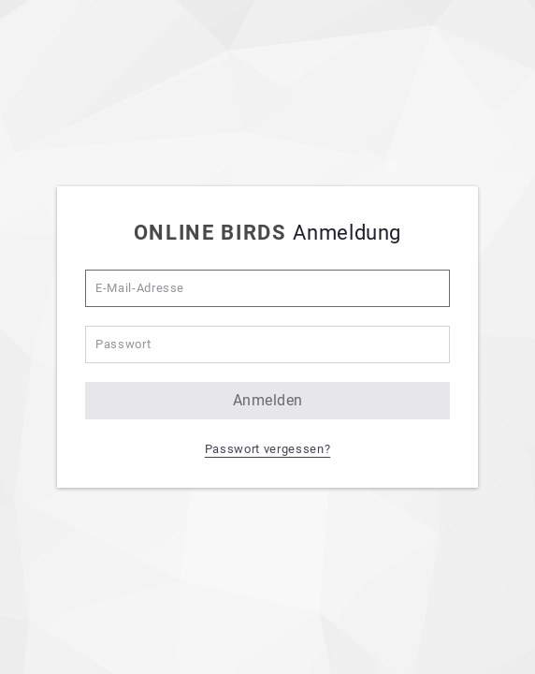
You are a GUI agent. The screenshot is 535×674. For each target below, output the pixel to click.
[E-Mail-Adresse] (267, 288)
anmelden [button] (268, 400)
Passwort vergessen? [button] (267, 449)
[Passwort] (267, 344)
